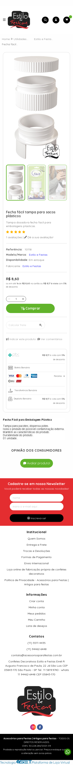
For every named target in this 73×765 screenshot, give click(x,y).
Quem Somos (36, 538)
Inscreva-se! (36, 518)
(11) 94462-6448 (36, 649)
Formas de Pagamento (36, 557)
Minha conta (37, 607)
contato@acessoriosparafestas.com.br (36, 655)
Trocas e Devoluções (36, 551)
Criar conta (36, 601)
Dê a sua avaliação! (38, 237)
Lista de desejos (36, 626)
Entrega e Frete (37, 544)
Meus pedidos (37, 613)
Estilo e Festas (32, 266)
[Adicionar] (23, 299)
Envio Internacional (36, 563)
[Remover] (9, 299)
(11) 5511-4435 (36, 643)
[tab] (36, 357)
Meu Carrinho (36, 619)
